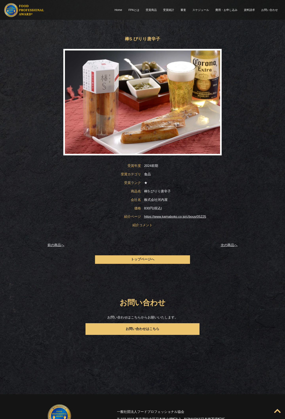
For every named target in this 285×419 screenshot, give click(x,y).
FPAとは (133, 9)
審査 (183, 9)
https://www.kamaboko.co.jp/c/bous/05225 (175, 217)
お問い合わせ (269, 9)
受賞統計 (168, 9)
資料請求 (249, 9)
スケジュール (200, 9)
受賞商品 (151, 9)
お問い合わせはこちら (142, 329)
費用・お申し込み (226, 9)
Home (118, 9)
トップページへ (142, 259)
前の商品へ (56, 245)
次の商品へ (229, 245)
